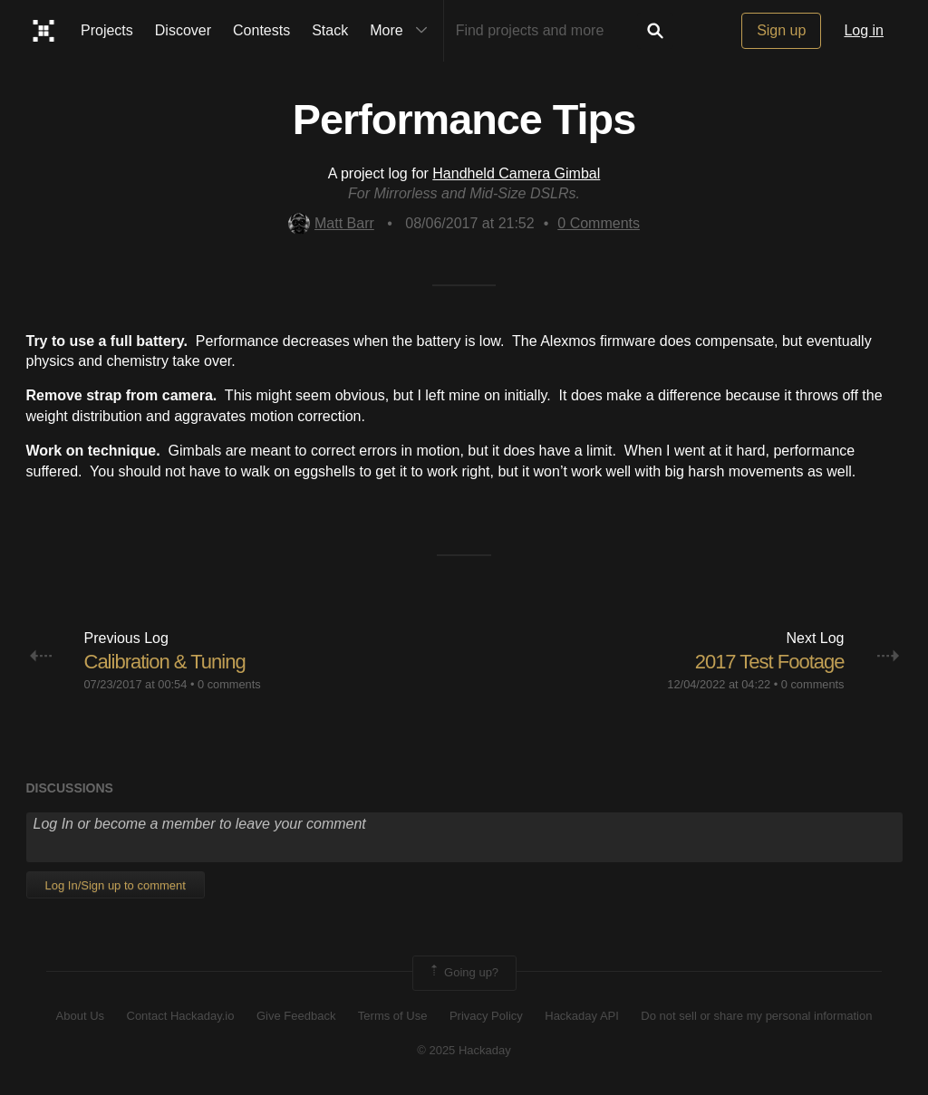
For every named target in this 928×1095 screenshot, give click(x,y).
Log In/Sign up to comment (115, 885)
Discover (183, 30)
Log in (864, 30)
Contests (261, 30)
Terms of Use (393, 1016)
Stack (330, 30)
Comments (598, 223)
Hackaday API (582, 1016)
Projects (107, 30)
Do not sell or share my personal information (756, 1016)
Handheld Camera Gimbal (516, 173)
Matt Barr (331, 223)
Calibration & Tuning (165, 661)
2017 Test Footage (770, 661)
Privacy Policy (486, 1016)
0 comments (229, 684)
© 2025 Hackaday (464, 1050)
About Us (80, 1016)
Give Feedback (295, 1016)
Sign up (781, 30)
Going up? (463, 973)
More (402, 31)
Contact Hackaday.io (181, 1016)
